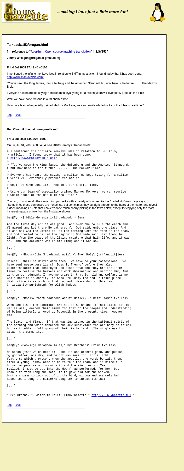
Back (18, 115)
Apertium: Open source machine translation (61, 51)
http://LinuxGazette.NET (111, 443)
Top (9, 115)
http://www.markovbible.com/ (25, 77)
